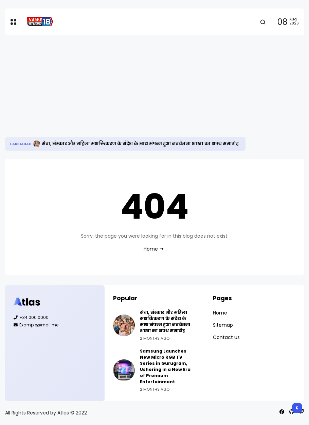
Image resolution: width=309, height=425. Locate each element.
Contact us (226, 337)
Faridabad (21, 144)
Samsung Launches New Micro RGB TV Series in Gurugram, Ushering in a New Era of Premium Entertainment (165, 366)
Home (151, 248)
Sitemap (223, 325)
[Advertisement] (154, 86)
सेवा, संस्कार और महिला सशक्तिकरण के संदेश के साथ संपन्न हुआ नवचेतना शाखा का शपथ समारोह (140, 143)
